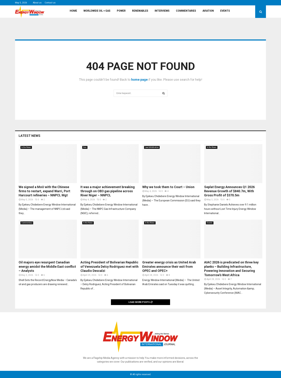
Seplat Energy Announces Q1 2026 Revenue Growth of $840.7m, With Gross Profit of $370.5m (229, 191)
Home (73, 10)
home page (139, 79)
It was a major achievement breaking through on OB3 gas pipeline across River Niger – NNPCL (107, 191)
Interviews (162, 10)
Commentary (26, 223)
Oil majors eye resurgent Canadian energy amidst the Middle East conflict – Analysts (47, 266)
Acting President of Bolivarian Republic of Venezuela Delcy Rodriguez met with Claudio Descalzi (109, 266)
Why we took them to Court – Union (168, 187)
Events (225, 10)
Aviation (208, 10)
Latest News (29, 136)
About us (37, 2)
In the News (26, 147)
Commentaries (186, 10)
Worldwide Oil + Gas (97, 10)
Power (121, 10)
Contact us (50, 2)
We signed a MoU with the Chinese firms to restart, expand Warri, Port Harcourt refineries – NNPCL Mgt (44, 191)
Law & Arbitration (152, 147)
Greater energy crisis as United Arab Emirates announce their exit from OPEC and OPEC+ (169, 266)
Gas (85, 147)
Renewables (140, 10)
